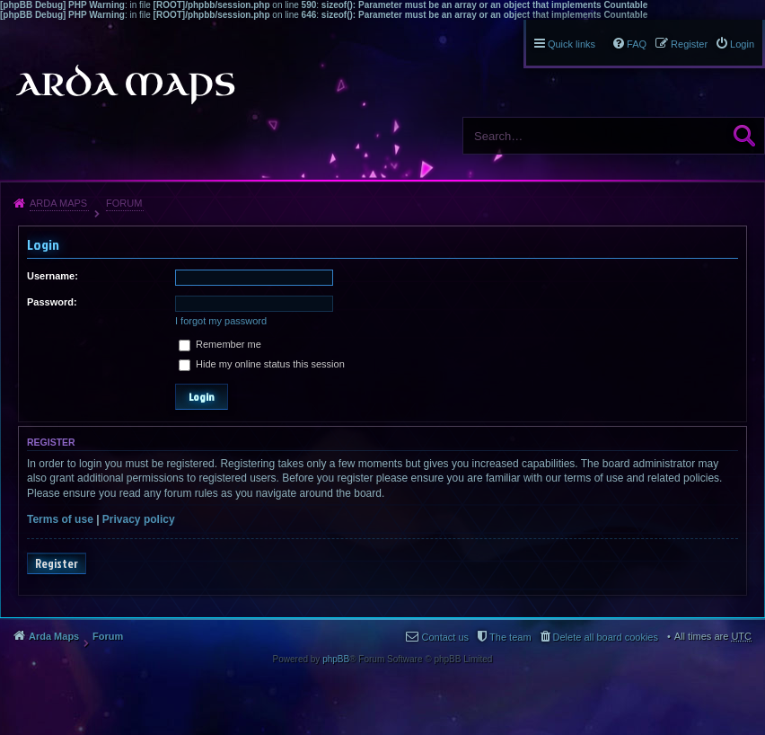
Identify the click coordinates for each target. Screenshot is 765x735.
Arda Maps (58, 203)
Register (56, 563)
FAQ (636, 44)
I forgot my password (221, 320)
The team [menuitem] (510, 637)
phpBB (335, 659)
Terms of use (60, 519)
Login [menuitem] (742, 44)
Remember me (220, 344)
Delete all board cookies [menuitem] (605, 637)
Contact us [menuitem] (445, 637)
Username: (52, 275)
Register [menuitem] (689, 44)
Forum (124, 203)
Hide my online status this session (262, 364)
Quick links (571, 44)
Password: (52, 302)
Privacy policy (138, 519)
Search (744, 136)
